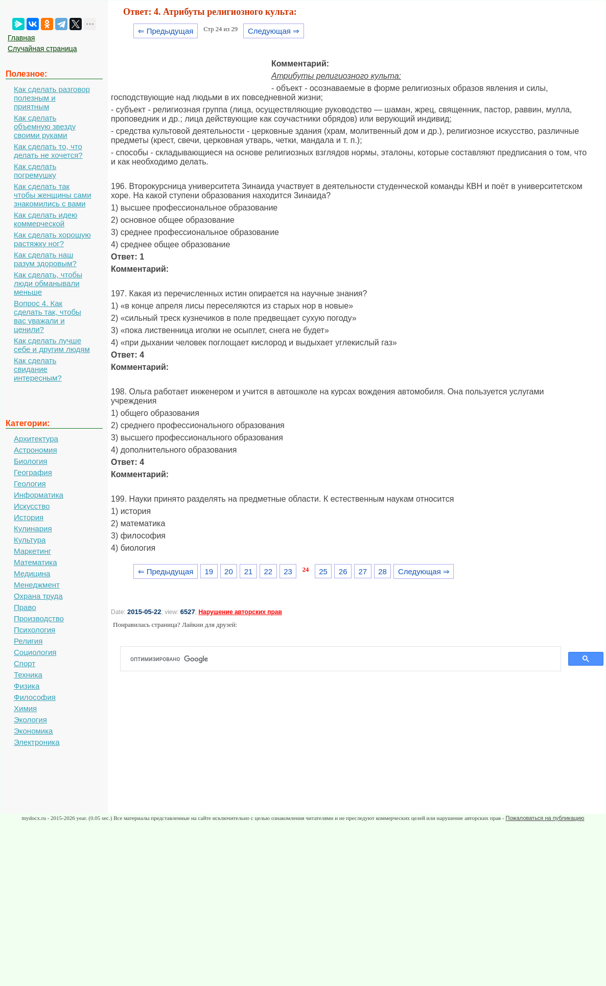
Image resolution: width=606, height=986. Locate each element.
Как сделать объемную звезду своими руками (45, 126)
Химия (25, 708)
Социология (35, 652)
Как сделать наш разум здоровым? (45, 259)
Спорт (24, 663)
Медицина (32, 573)
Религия (28, 641)
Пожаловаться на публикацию (544, 818)
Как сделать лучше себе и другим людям (52, 345)
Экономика (33, 730)
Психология (34, 629)
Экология (30, 719)
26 (343, 571)
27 (363, 571)
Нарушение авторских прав (240, 612)
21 (248, 571)
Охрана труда (38, 596)
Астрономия (35, 449)
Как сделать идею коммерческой (45, 219)
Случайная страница (42, 48)
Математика (35, 562)
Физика (26, 686)
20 (228, 571)
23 (288, 571)
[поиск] (344, 659)
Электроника (37, 742)
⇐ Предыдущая (166, 31)
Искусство (32, 506)
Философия (35, 697)
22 (268, 571)
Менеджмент (37, 584)
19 (208, 571)
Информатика (38, 494)
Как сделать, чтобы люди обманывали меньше (48, 283)
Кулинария (33, 528)
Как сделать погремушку (35, 170)
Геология (30, 483)
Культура (29, 539)
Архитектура (36, 438)
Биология (30, 461)
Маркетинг (32, 551)
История (28, 517)
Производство (39, 618)
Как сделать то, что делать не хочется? (48, 150)
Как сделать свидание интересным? (38, 369)
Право (25, 607)
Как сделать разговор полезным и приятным (52, 98)
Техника (28, 674)
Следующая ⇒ (273, 31)
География (33, 472)
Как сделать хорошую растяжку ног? (52, 239)
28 (382, 571)
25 (323, 571)
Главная (21, 38)
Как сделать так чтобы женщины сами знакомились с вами (52, 195)
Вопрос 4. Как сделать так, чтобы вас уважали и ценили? (47, 316)
